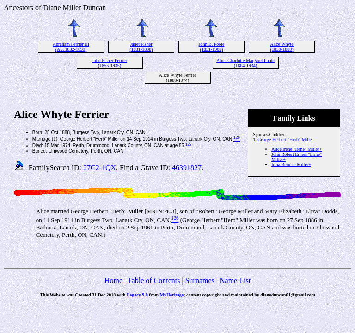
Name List (235, 280)
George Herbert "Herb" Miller (285, 139)
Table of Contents (154, 280)
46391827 (187, 168)
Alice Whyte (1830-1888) (282, 47)
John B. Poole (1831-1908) (212, 47)
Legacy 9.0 (137, 294)
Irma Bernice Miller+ (291, 164)
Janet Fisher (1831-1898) (141, 47)
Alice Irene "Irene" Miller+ (296, 149)
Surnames (199, 280)
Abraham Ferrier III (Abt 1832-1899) (71, 47)
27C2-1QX (99, 168)
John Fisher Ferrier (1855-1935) (109, 63)
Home (113, 280)
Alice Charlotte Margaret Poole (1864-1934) (245, 63)
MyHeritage (172, 294)
